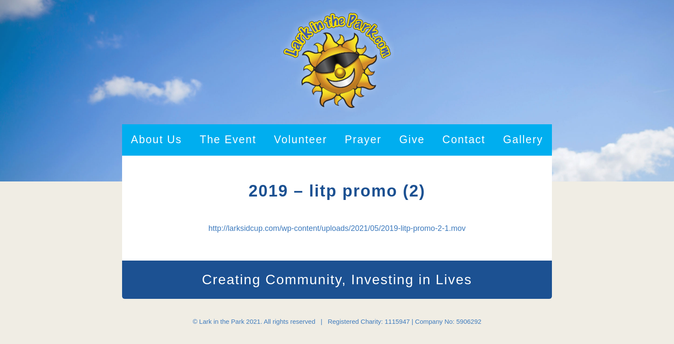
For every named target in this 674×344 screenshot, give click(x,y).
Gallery (523, 139)
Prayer (363, 139)
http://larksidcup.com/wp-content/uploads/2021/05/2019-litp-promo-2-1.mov (337, 228)
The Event (227, 139)
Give (412, 139)
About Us (156, 139)
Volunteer (300, 139)
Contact (463, 139)
